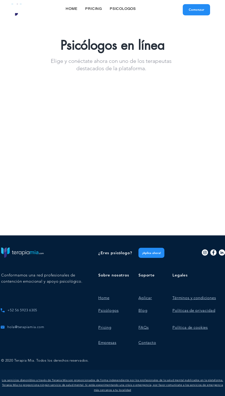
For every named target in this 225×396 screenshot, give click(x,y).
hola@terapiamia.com (25, 327)
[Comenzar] (196, 9)
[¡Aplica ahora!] (151, 253)
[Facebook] (213, 252)
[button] (112, 385)
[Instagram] (205, 252)
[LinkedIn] (222, 252)
